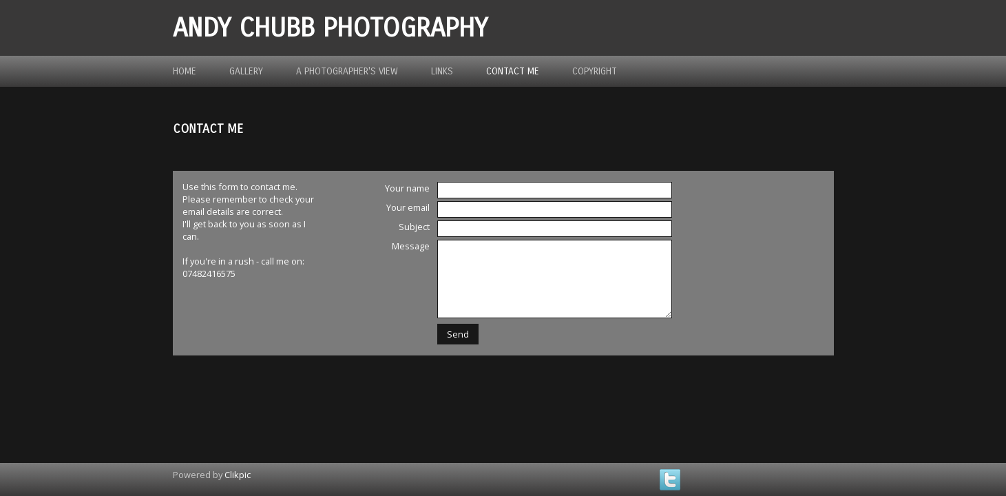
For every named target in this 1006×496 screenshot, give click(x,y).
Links (442, 71)
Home (184, 71)
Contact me (512, 71)
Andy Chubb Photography (330, 27)
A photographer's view (347, 71)
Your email (408, 207)
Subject (414, 226)
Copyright (594, 71)
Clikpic (237, 474)
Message (411, 246)
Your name (407, 188)
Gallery (246, 71)
